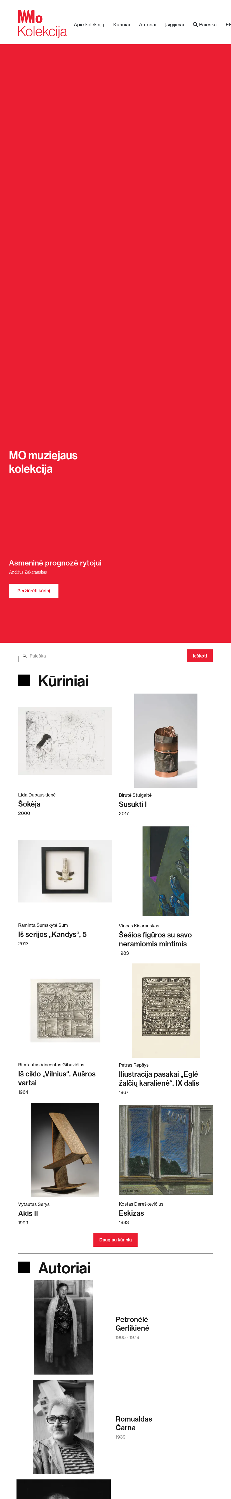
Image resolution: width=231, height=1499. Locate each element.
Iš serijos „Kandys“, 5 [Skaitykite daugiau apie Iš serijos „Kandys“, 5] (52, 934)
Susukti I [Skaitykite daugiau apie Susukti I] (133, 804)
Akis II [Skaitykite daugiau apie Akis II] (28, 1213)
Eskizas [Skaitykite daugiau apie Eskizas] (131, 1213)
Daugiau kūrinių (115, 1240)
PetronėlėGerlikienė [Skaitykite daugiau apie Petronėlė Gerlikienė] (132, 1323)
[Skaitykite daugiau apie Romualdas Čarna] (63, 1429)
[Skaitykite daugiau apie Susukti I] (166, 740)
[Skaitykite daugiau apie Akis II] (65, 1149)
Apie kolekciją (89, 24)
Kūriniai (121, 24)
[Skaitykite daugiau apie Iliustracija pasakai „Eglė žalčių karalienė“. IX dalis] (166, 1010)
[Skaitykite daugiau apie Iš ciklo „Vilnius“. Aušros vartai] (65, 1010)
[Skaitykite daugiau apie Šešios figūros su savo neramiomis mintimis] (166, 871)
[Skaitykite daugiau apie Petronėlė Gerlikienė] (63, 1330)
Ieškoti (200, 656)
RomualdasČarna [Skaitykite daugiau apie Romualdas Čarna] (133, 1423)
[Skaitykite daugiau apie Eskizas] (166, 1149)
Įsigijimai (174, 24)
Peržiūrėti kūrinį (33, 590)
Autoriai (147, 24)
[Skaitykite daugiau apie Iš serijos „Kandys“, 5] (65, 871)
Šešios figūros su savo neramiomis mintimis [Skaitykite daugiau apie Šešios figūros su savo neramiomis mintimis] (155, 939)
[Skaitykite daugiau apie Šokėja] (65, 740)
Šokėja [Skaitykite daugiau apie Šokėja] (29, 804)
